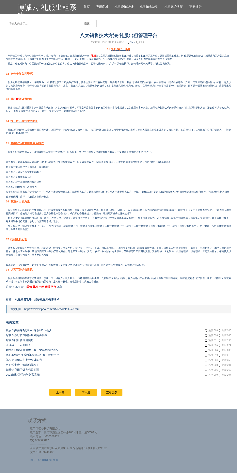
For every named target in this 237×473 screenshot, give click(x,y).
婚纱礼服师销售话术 (46, 299)
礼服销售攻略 (23, 299)
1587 (131, 42)
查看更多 (111, 392)
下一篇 (86, 392)
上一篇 (60, 392)
